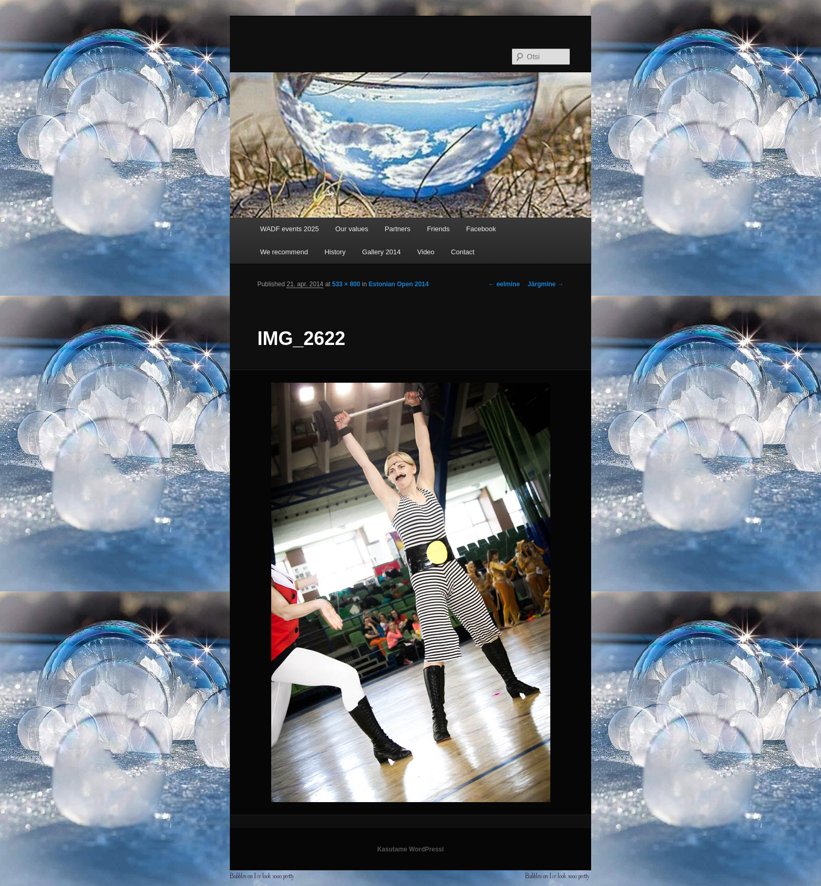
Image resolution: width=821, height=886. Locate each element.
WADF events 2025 (289, 229)
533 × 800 (346, 284)
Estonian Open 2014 (399, 284)
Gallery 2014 (381, 252)
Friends (438, 229)
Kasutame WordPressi (410, 849)
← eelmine (504, 284)
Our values (351, 229)
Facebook (481, 229)
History (335, 252)
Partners (397, 229)
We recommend (284, 252)
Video (426, 252)
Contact (462, 252)
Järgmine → (546, 284)
